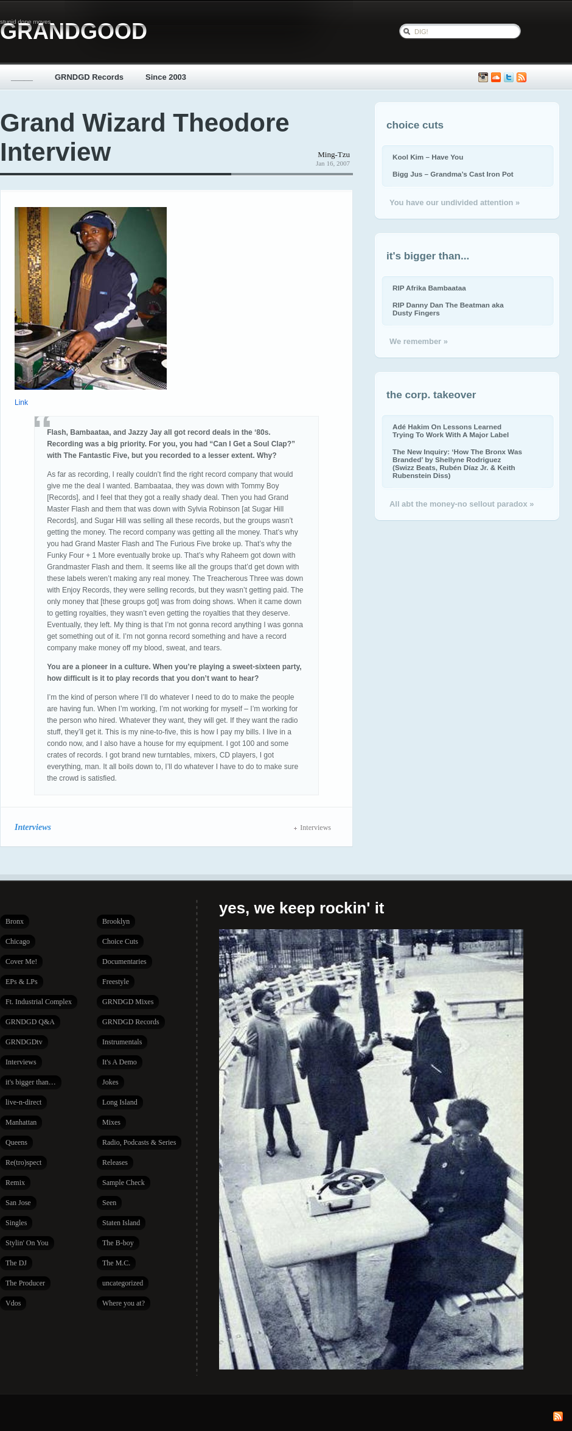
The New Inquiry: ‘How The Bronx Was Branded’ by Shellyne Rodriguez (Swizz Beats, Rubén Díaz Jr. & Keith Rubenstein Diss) (457, 463)
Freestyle (115, 981)
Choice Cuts (120, 941)
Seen (109, 1202)
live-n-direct (23, 1102)
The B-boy (118, 1243)
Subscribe (521, 77)
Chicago (17, 941)
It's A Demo (119, 1062)
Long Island (120, 1102)
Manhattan (21, 1122)
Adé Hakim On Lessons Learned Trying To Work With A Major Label (450, 430)
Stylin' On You (27, 1243)
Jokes (110, 1082)
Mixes (111, 1122)
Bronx (14, 921)
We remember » (418, 341)
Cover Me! (21, 961)
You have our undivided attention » (454, 202)
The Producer (25, 1283)
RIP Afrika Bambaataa (429, 288)
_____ (22, 77)
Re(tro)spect (23, 1162)
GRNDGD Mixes (127, 1001)
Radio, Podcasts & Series (139, 1142)
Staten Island (121, 1222)
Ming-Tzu (334, 154)
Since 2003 (165, 77)
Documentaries (124, 961)
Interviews (33, 827)
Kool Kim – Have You (427, 157)
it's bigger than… (30, 1082)
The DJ (16, 1263)
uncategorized (122, 1283)
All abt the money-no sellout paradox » (461, 503)
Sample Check (123, 1182)
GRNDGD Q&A (30, 1022)
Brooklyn (116, 921)
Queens (16, 1142)
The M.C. (116, 1263)
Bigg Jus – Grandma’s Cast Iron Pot (453, 174)
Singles (16, 1222)
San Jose (18, 1202)
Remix (15, 1182)
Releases (115, 1162)
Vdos (13, 1303)
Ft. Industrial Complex (38, 1001)
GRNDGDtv (24, 1042)
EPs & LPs (21, 981)
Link (21, 402)
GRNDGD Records (89, 77)
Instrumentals (122, 1042)
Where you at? (123, 1303)
